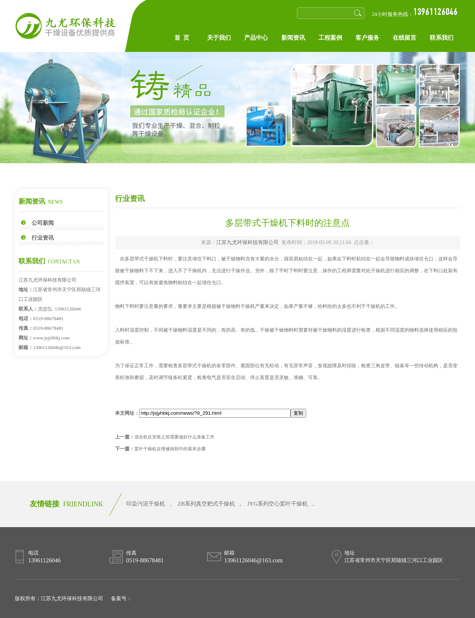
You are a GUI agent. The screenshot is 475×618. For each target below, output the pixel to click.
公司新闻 (43, 223)
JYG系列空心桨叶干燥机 (278, 504)
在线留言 (404, 37)
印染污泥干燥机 (145, 504)
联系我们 (441, 37)
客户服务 (367, 37)
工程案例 (330, 37)
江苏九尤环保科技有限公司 (247, 242)
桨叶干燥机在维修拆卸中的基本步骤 (170, 448)
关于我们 (219, 37)
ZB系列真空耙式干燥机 (206, 504)
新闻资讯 (293, 37)
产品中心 (256, 37)
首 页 (181, 37)
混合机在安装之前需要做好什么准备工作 (174, 437)
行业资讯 (43, 238)
